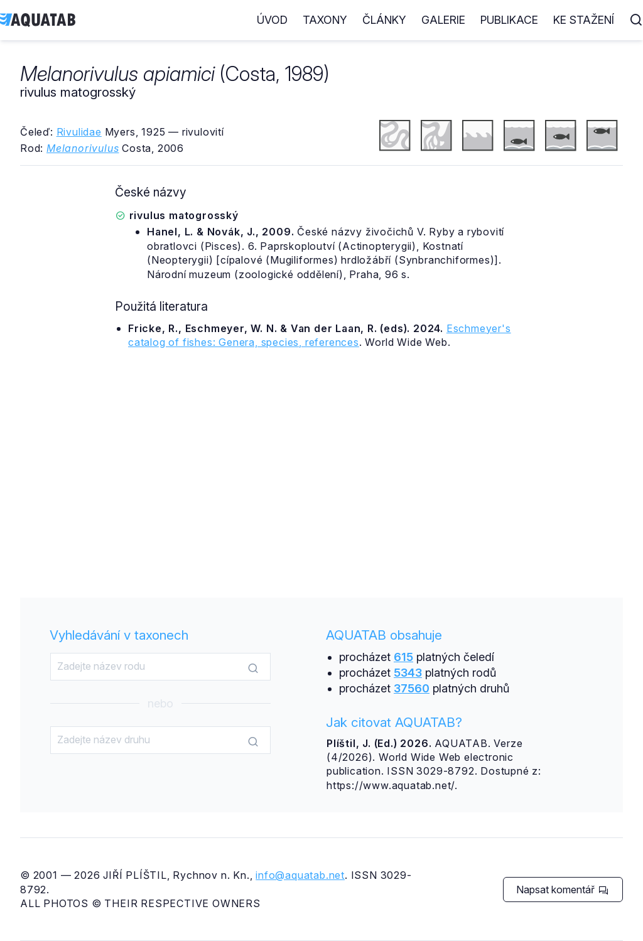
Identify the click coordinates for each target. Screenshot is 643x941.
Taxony (325, 19)
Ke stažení (583, 19)
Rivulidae (79, 132)
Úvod (272, 19)
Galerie (443, 19)
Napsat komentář (562, 889)
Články (384, 19)
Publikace (509, 19)
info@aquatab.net (300, 875)
